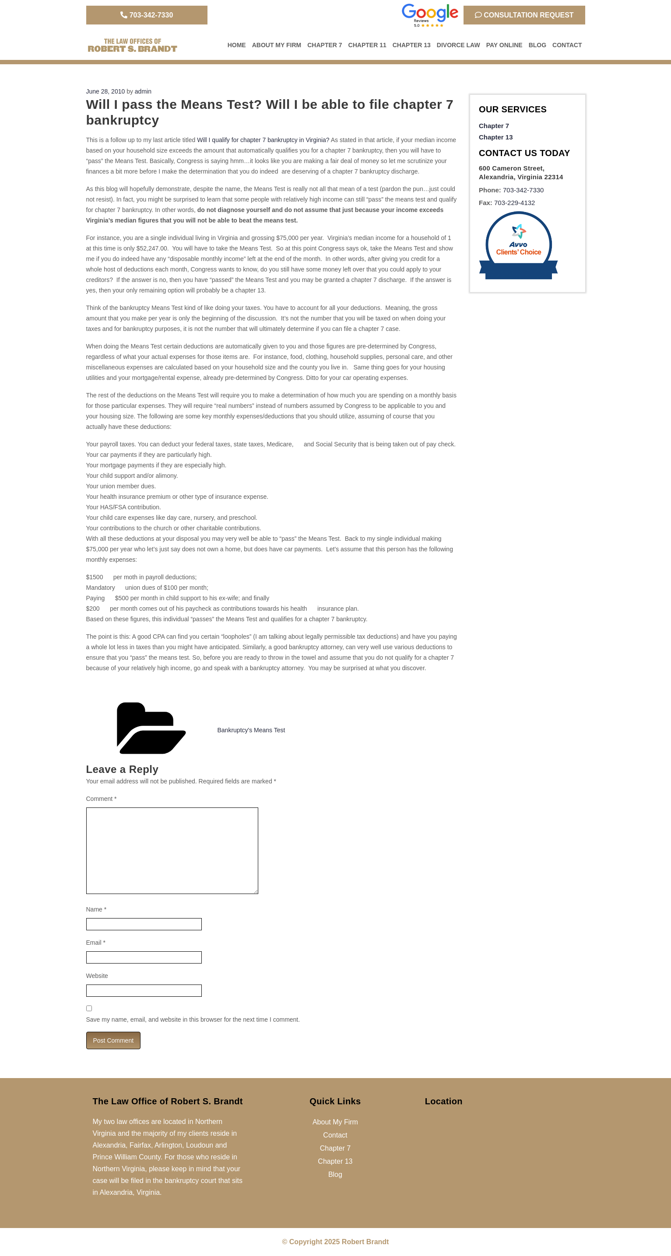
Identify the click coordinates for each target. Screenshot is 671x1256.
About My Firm (277, 45)
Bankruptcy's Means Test (251, 730)
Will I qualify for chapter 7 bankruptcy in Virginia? (263, 139)
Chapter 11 (367, 45)
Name (96, 909)
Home (237, 45)
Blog (537, 45)
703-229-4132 (514, 202)
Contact (567, 45)
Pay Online (504, 45)
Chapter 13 (412, 45)
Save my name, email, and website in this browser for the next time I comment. (193, 1019)
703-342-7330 (146, 15)
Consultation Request (524, 15)
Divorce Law (458, 45)
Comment (101, 798)
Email (95, 942)
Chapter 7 (324, 45)
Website (97, 975)
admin (143, 91)
